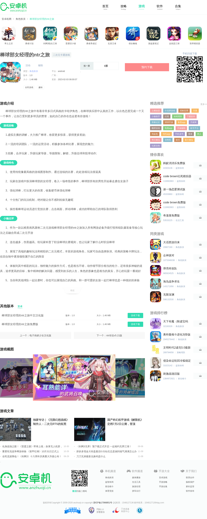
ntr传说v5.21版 (114, 335)
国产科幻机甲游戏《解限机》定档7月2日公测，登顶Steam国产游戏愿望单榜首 (125, 422)
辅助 (40, 65)
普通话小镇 (71, 43)
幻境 (167, 116)
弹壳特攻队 (170, 268)
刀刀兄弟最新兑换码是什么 (90, 456)
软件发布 (190, 491)
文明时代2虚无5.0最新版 (177, 347)
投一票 (87, 66)
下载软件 (191, 116)
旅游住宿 (136, 486)
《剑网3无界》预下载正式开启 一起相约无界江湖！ (104, 446)
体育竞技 (109, 491)
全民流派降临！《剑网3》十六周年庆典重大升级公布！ (32, 456)
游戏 (142, 6)
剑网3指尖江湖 (50, 43)
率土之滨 (8, 43)
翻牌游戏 (156, 128)
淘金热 (155, 134)
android (61, 71)
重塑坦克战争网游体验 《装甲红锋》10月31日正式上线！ (30, 451)
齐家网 (193, 122)
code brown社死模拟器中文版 (177, 176)
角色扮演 (20, 19)
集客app (181, 122)
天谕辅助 (181, 128)
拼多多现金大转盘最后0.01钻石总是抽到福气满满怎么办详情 (106, 451)
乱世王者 (112, 43)
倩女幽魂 (133, 43)
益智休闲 (109, 482)
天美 (195, 110)
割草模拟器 (195, 43)
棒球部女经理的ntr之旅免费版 (20, 324)
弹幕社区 (156, 122)
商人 (199, 134)
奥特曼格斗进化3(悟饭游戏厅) (176, 334)
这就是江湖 (174, 43)
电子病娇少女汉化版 (40, 335)
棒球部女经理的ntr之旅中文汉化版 (23, 315)
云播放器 (156, 110)
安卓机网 (6, 19)
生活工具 (136, 482)
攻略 (123, 6)
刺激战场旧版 (171, 373)
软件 (160, 6)
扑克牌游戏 (170, 110)
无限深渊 (168, 294)
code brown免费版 (174, 202)
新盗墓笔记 (153, 43)
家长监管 (190, 486)
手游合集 (163, 486)
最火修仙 (189, 140)
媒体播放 (136, 477)
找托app (166, 134)
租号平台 (194, 128)
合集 (178, 6)
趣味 (40, 87)
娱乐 (178, 140)
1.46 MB (33, 79)
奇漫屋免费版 (171, 215)
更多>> (203, 104)
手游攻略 (163, 482)
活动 (28, 65)
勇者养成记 (91, 43)
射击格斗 (109, 486)
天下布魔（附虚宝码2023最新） (175, 321)
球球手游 (169, 122)
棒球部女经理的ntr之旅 (42, 19)
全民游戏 (29, 87)
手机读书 (179, 134)
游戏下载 (135, 315)
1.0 (30, 75)
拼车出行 (136, 491)
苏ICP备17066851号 (102, 502)
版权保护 (190, 482)
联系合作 (190, 477)
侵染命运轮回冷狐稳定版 (177, 360)
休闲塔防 (178, 116)
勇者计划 (29, 43)
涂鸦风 (168, 140)
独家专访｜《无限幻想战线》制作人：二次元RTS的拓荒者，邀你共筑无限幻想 (51, 422)
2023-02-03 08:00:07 (67, 79)
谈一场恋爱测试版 (174, 189)
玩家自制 (156, 146)
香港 (190, 134)
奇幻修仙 (156, 140)
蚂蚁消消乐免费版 (174, 163)
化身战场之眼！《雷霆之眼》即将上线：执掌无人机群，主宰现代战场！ (32, 446)
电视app (168, 128)
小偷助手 (156, 116)
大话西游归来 (171, 242)
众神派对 (168, 255)
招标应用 (184, 110)
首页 (105, 6)
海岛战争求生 (171, 281)
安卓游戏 (163, 477)
